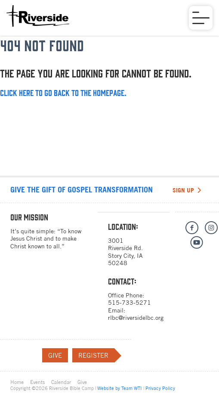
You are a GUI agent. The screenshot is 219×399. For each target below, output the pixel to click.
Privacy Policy (160, 388)
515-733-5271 (129, 302)
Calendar (61, 382)
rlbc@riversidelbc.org (135, 317)
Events (37, 382)
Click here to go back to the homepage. (63, 92)
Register (96, 355)
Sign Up (187, 190)
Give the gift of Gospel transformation (81, 189)
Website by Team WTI (119, 388)
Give (55, 355)
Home (17, 382)
